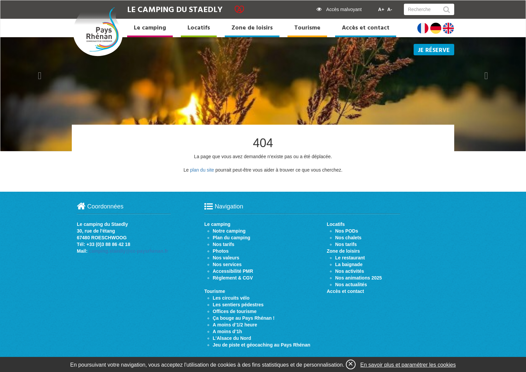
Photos (220, 251)
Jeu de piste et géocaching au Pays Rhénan (261, 345)
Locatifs (199, 28)
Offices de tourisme (235, 311)
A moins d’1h (227, 331)
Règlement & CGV (233, 278)
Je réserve (434, 50)
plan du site (202, 170)
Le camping (150, 28)
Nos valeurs (226, 257)
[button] (39, 75)
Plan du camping (231, 237)
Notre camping (229, 231)
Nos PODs (346, 231)
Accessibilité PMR (233, 271)
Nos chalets (348, 237)
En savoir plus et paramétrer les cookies (408, 365)
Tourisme (307, 28)
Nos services (227, 264)
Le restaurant (350, 257)
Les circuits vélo (231, 298)
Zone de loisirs (252, 28)
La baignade (349, 264)
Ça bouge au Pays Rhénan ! (243, 318)
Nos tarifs (223, 244)
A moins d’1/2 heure (235, 324)
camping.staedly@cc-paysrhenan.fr (128, 251)
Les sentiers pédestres (238, 304)
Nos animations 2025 (358, 278)
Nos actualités (351, 284)
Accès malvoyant (339, 9)
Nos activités (349, 271)
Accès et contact (365, 28)
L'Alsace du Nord (232, 338)
